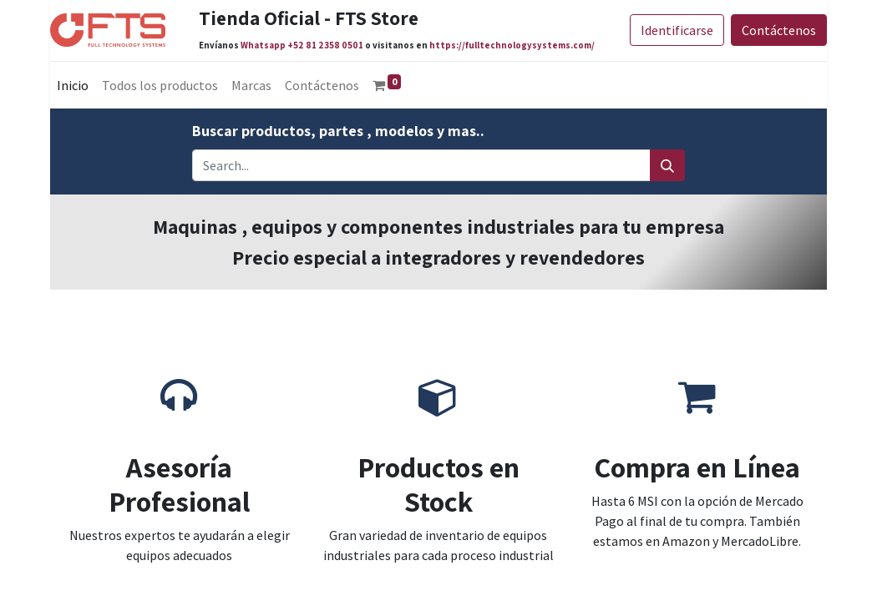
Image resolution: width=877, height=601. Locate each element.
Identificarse (677, 30)
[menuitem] (72, 85)
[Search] (667, 165)
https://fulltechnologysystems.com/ (512, 45)
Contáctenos (779, 30)
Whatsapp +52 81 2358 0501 (302, 45)
